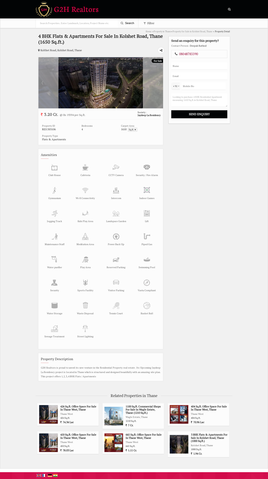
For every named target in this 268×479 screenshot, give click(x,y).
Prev (42, 83)
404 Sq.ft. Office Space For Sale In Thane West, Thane (209, 408)
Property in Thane (162, 31)
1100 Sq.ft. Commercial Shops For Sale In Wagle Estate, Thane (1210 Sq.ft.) (143, 409)
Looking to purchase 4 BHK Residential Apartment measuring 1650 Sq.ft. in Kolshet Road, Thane (199, 100)
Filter (149, 23)
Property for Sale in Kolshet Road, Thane (192, 31)
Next (158, 83)
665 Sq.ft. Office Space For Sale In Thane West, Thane (144, 436)
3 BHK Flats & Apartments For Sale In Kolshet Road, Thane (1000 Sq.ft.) (209, 438)
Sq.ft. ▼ (132, 129)
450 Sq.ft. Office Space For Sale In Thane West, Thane (78, 436)
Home (149, 31)
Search (127, 23)
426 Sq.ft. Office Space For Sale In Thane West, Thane (78, 408)
